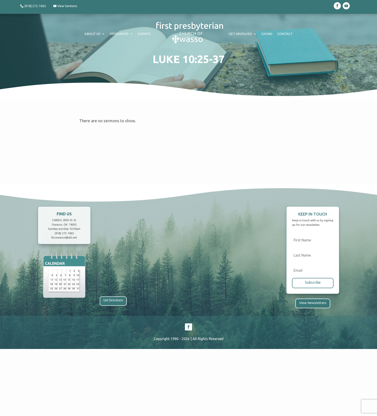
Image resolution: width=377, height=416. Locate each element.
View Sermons (68, 6)
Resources (119, 34)
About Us (92, 34)
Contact (285, 34)
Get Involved (240, 34)
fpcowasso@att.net (64, 237)
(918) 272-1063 (35, 6)
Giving (266, 34)
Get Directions (113, 300)
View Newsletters (312, 302)
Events (144, 34)
